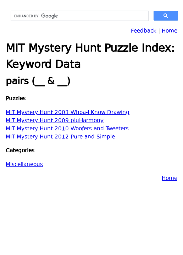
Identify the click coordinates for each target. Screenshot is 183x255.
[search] (79, 16)
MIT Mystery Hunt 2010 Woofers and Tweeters (67, 129)
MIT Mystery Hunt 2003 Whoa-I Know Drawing (67, 113)
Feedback (143, 31)
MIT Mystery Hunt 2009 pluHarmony (55, 121)
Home (169, 31)
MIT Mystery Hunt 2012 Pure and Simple (60, 137)
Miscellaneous (24, 165)
